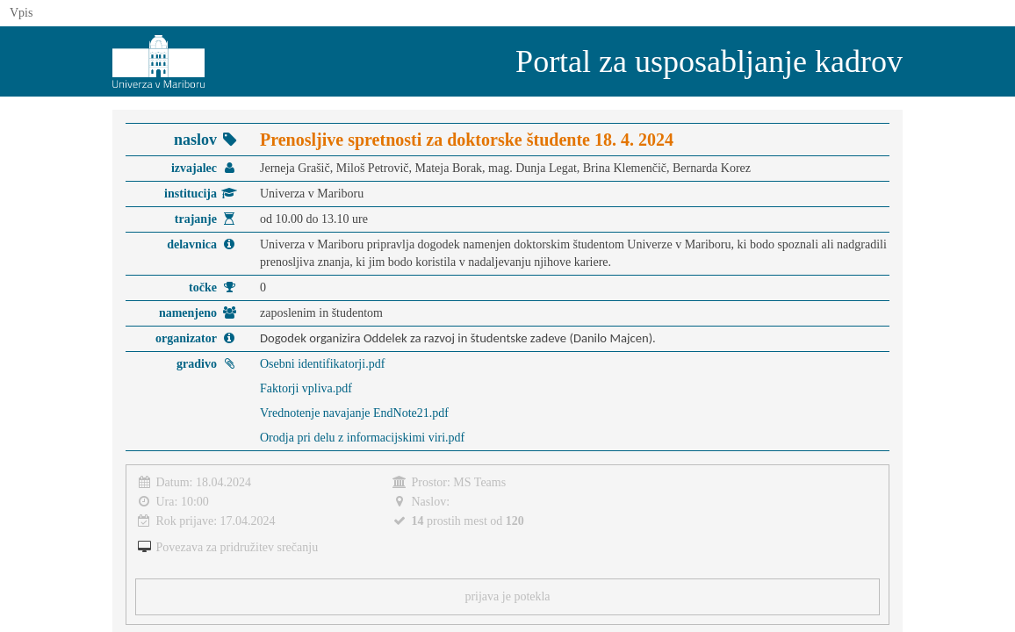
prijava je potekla (507, 596)
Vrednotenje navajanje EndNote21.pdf (354, 413)
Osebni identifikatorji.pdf (322, 363)
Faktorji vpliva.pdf (306, 388)
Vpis (21, 12)
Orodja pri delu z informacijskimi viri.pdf (362, 437)
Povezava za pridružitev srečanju (237, 547)
